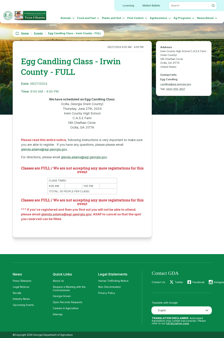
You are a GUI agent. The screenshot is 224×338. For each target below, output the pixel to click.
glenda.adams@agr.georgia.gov (44, 149)
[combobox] (181, 310)
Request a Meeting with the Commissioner (69, 288)
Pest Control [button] (135, 18)
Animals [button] (65, 18)
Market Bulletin (151, 5)
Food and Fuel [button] (86, 18)
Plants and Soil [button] (111, 18)
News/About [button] (205, 18)
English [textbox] (162, 310)
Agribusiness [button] (158, 18)
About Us (58, 280)
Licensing (128, 5)
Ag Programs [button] (182, 18)
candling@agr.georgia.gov (175, 84)
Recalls (17, 293)
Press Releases (22, 280)
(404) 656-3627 (175, 89)
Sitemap (58, 314)
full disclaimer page (177, 323)
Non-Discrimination (109, 286)
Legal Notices (21, 286)
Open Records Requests (67, 302)
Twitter (179, 282)
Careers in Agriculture (65, 308)
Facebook (198, 282)
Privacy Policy (106, 293)
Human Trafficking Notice (113, 280)
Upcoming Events (23, 305)
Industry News (21, 298)
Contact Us (158, 282)
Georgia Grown (62, 296)
